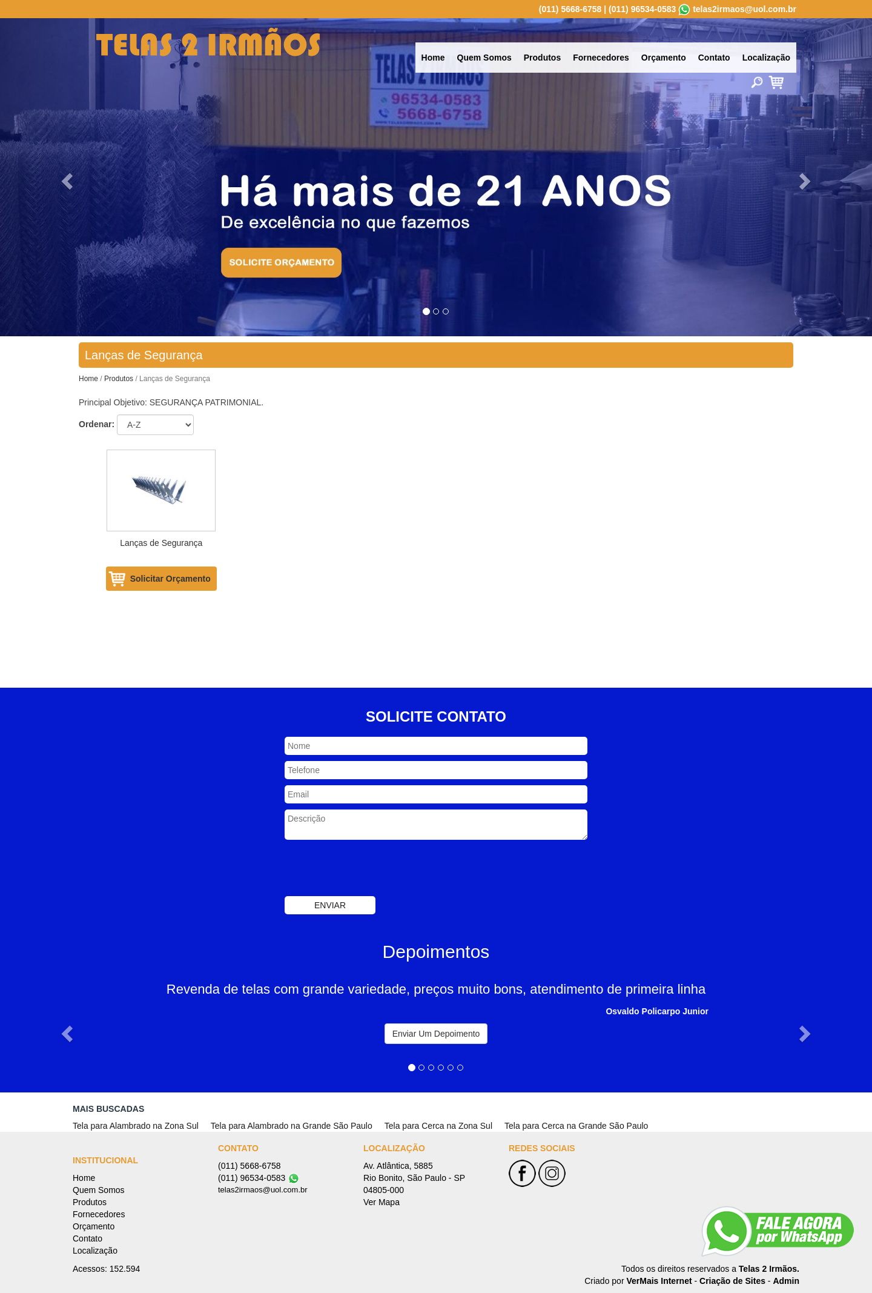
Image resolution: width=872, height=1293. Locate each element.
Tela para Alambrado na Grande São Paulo (291, 1126)
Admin (786, 1281)
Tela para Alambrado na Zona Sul (136, 1126)
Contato (714, 57)
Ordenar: (96, 424)
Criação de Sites (732, 1281)
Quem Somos (484, 57)
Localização (766, 57)
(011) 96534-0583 (642, 9)
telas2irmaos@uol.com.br (744, 9)
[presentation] (377, 869)
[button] (65, 177)
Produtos (542, 57)
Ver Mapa (381, 1202)
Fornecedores (601, 57)
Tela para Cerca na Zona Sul (438, 1126)
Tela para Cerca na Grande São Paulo (576, 1126)
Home (433, 57)
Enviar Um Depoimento (436, 1034)
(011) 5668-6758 (570, 9)
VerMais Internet (659, 1281)
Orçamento (663, 57)
